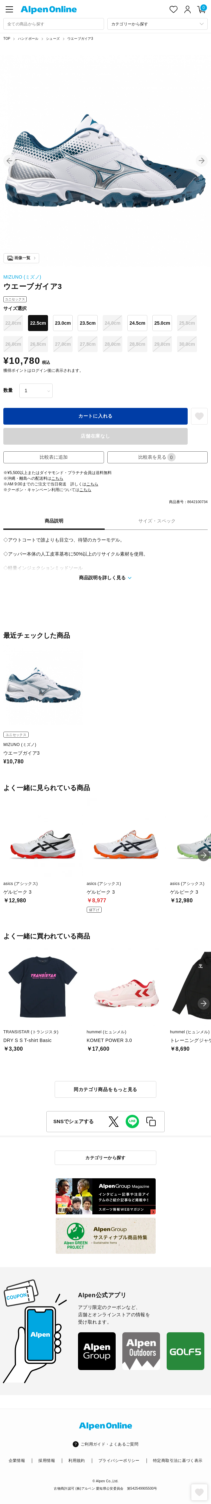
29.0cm (162, 344)
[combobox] (53, 24)
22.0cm (13, 323)
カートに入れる (95, 416)
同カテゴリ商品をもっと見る (105, 1089)
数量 (8, 390)
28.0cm (112, 344)
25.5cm (187, 323)
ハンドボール (28, 38)
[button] (9, 161)
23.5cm (87, 323)
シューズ (53, 38)
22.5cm (38, 323)
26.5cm (38, 344)
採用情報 (46, 1460)
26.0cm (13, 344)
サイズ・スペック (157, 520)
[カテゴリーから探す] (157, 24)
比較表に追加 (54, 457)
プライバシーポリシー (119, 1460)
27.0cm (63, 344)
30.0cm (187, 344)
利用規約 (76, 1460)
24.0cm (112, 323)
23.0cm (63, 323)
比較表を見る (157, 457)
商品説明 (54, 520)
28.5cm (137, 344)
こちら (57, 478)
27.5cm (87, 344)
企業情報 (17, 1460)
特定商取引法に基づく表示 (177, 1460)
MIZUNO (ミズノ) (22, 277)
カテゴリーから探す (105, 1157)
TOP (6, 38)
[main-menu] (9, 9)
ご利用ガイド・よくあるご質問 (109, 1444)
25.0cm (162, 323)
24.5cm (137, 323)
